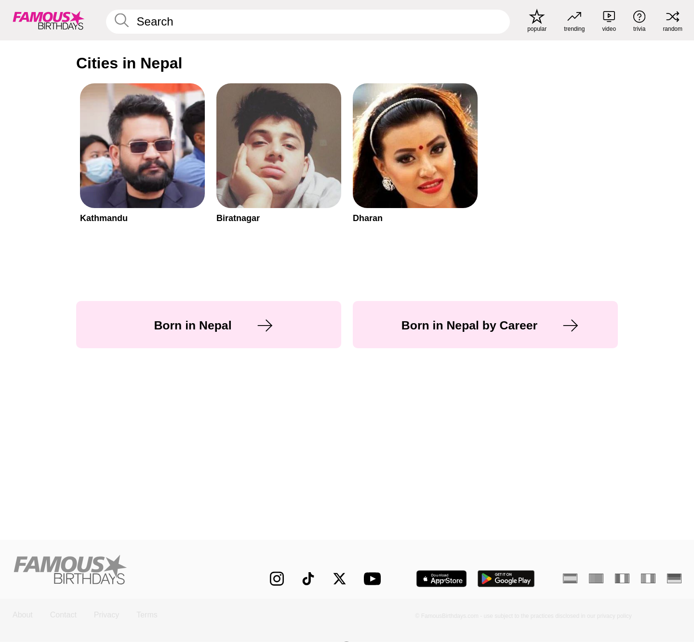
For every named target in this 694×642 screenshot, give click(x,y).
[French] (622, 578)
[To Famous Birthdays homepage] (49, 20)
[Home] (121, 571)
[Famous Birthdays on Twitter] (340, 579)
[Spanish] (570, 578)
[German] (674, 578)
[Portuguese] (596, 578)
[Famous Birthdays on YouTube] (374, 579)
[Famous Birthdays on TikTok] (308, 579)
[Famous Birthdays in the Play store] (506, 578)
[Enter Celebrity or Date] (308, 22)
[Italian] (648, 578)
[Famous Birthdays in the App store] (441, 578)
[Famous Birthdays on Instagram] (277, 579)
